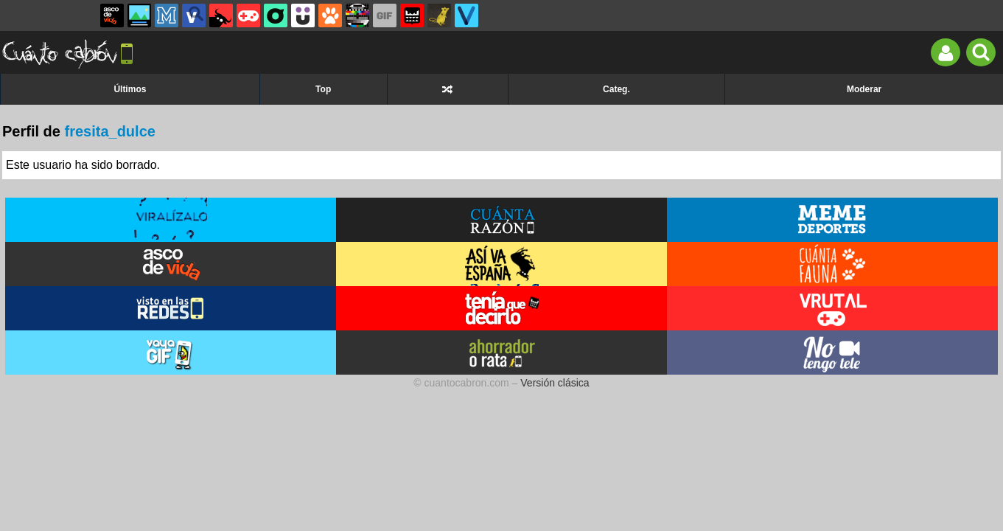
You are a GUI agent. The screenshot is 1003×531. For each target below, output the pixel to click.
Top (323, 89)
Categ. (616, 89)
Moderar (864, 89)
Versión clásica (554, 383)
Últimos (129, 89)
